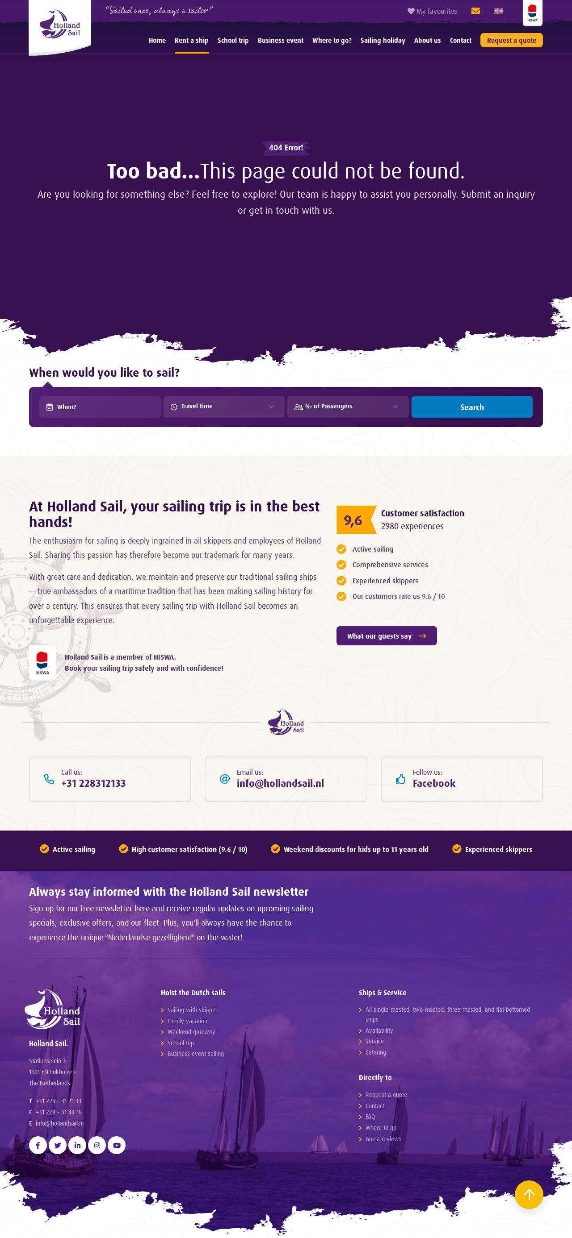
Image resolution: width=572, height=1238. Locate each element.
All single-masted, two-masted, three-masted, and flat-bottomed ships (448, 1014)
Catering (376, 1052)
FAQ (370, 1116)
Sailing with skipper (192, 1010)
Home (157, 40)
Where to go (381, 1127)
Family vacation (187, 1021)
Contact (460, 40)
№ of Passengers (323, 406)
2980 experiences (412, 526)
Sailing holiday (383, 40)
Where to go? (332, 40)
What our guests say (386, 635)
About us (427, 40)
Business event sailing (196, 1053)
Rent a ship (192, 40)
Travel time (192, 406)
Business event (280, 40)
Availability (379, 1030)
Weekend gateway (191, 1031)
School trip (233, 40)
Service (375, 1041)
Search (472, 407)
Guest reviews (384, 1138)
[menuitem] (157, 40)
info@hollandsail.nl (60, 1123)
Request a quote (511, 40)
